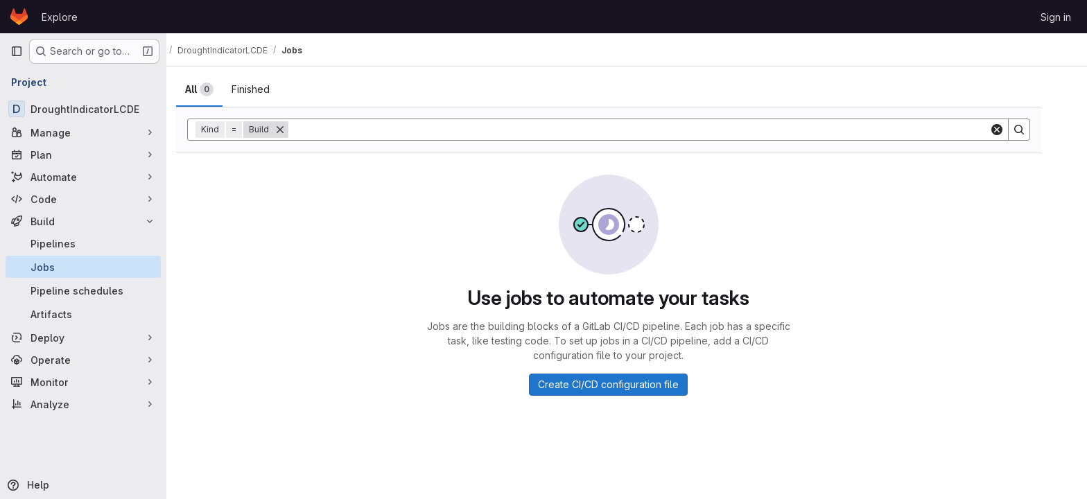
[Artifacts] (83, 314)
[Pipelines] (83, 243)
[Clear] (1015, 129)
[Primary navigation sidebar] (17, 51)
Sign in (1056, 17)
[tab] (217, 89)
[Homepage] (19, 17)
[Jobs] (83, 267)
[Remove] (298, 129)
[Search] (1037, 130)
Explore (60, 17)
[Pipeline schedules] (83, 290)
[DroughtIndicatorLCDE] (83, 109)
